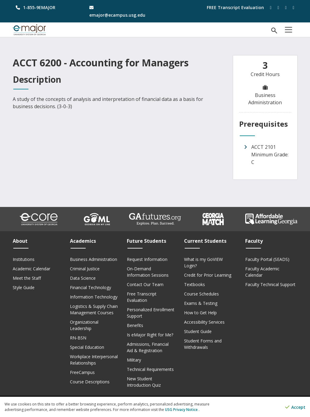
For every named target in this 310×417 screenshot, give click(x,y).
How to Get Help (200, 312)
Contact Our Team (145, 284)
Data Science (83, 278)
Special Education (87, 347)
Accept (295, 407)
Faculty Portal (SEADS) (267, 259)
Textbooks (194, 284)
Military (134, 360)
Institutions (24, 259)
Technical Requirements (150, 369)
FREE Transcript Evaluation (235, 7)
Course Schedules (201, 294)
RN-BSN (78, 338)
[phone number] (45, 7)
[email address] (118, 11)
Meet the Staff (27, 278)
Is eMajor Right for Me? (150, 335)
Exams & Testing (200, 303)
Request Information (147, 259)
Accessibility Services (204, 322)
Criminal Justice (85, 269)
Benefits (135, 325)
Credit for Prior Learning (207, 275)
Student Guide (198, 331)
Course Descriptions (90, 382)
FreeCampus (82, 372)
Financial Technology (90, 287)
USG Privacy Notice (182, 409)
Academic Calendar (31, 269)
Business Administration (93, 259)
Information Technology (93, 297)
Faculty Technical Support (270, 284)
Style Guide (24, 287)
